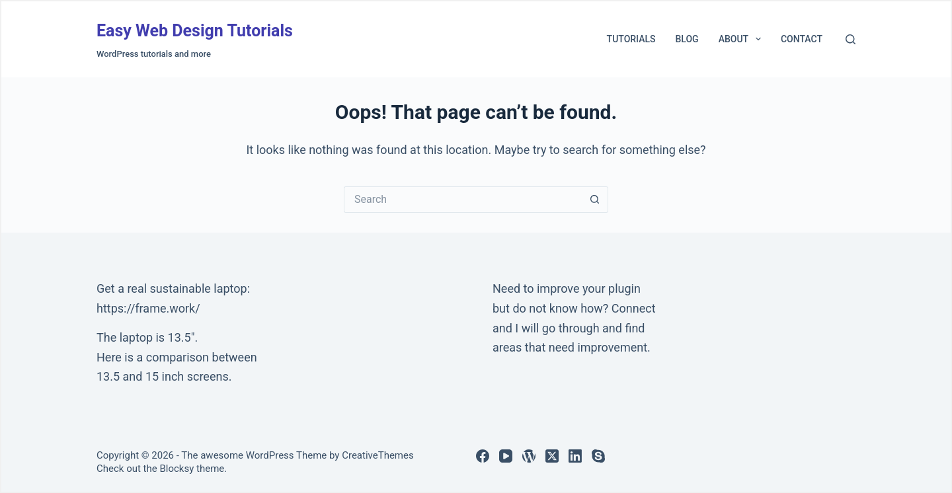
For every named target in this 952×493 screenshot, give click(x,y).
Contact (801, 39)
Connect (634, 308)
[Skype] (598, 456)
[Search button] (595, 199)
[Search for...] (463, 199)
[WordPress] (529, 456)
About (742, 39)
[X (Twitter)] (552, 456)
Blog (687, 39)
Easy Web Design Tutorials (195, 30)
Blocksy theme (191, 468)
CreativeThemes (378, 455)
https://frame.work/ (148, 308)
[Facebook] (482, 456)
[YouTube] (505, 456)
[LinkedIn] (575, 456)
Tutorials (631, 39)
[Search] (850, 39)
